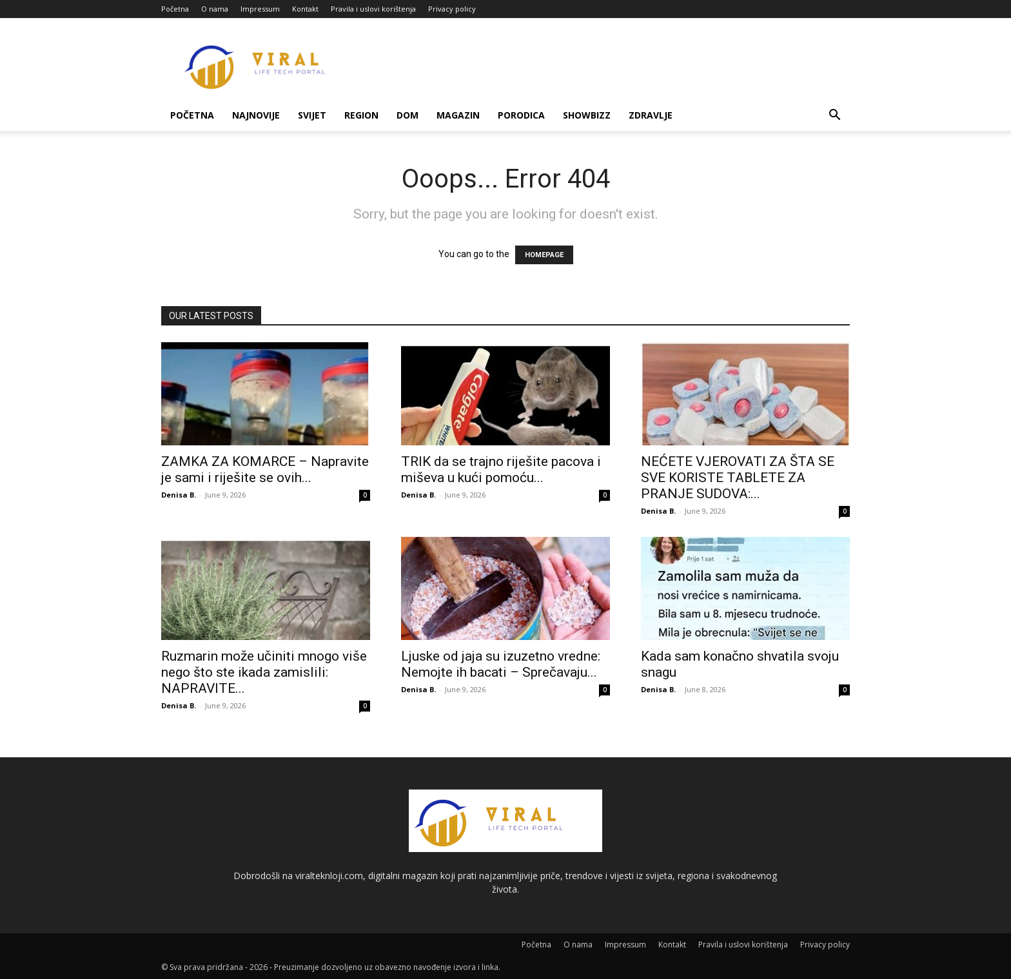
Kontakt (305, 9)
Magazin (458, 115)
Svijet (312, 115)
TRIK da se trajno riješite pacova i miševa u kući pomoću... (501, 469)
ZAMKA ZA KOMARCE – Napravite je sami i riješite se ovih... (265, 469)
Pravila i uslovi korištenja (373, 9)
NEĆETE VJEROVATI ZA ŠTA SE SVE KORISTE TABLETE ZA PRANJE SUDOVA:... (737, 477)
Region (361, 115)
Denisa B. (178, 494)
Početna (175, 9)
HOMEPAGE (544, 255)
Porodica (521, 115)
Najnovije (256, 115)
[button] (834, 116)
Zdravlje (650, 115)
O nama (214, 9)
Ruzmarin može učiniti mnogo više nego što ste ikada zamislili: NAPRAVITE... (264, 672)
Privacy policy (452, 9)
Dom (407, 115)
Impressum (260, 9)
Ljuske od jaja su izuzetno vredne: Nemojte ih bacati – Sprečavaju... (500, 664)
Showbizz (587, 115)
